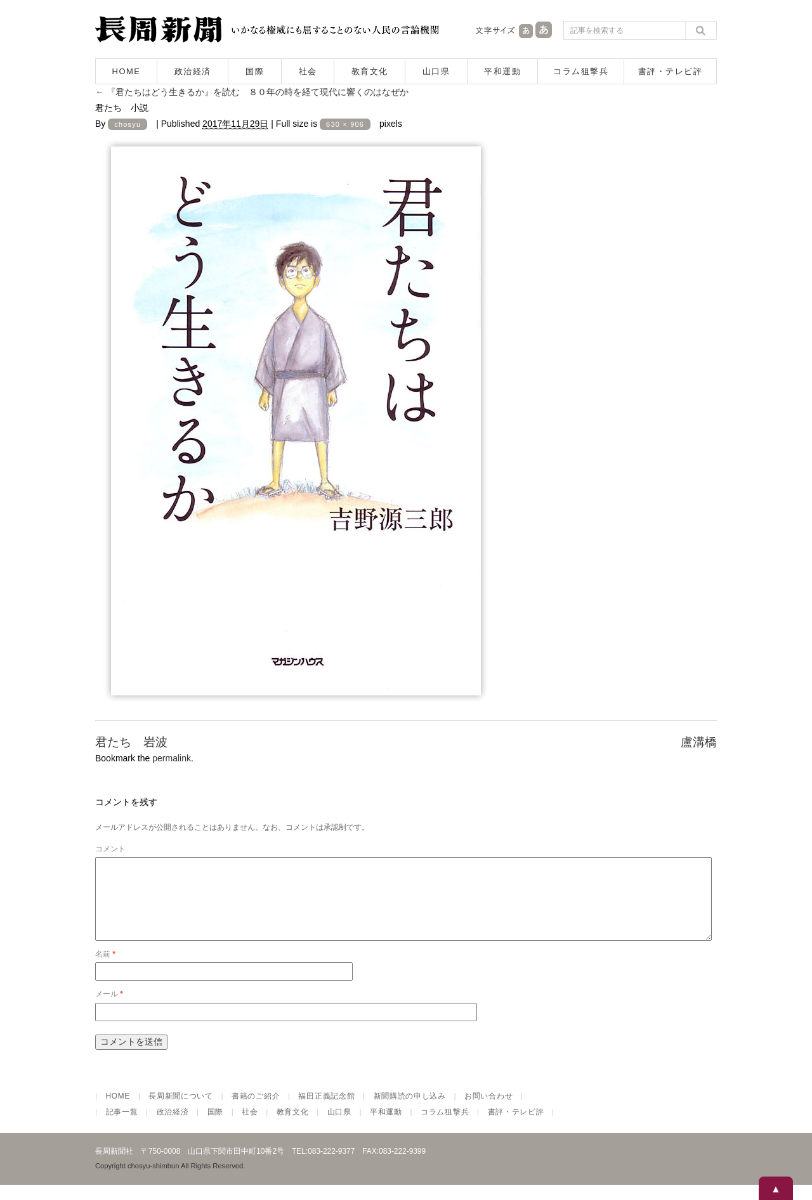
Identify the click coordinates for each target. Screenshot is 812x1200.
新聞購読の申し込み (410, 1111)
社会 (308, 71)
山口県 (436, 71)
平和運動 (502, 71)
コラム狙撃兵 (580, 71)
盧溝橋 (699, 742)
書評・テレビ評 (670, 71)
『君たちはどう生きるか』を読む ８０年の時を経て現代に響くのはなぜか (252, 92)
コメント (110, 848)
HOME (126, 71)
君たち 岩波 (131, 742)
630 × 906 (345, 124)
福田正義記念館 (326, 1111)
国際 (255, 71)
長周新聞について (180, 1111)
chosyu (127, 124)
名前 (105, 969)
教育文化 (369, 71)
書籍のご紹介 (256, 1111)
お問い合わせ (488, 1111)
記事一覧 (122, 1127)
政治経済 (192, 71)
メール (109, 1009)
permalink (171, 758)
